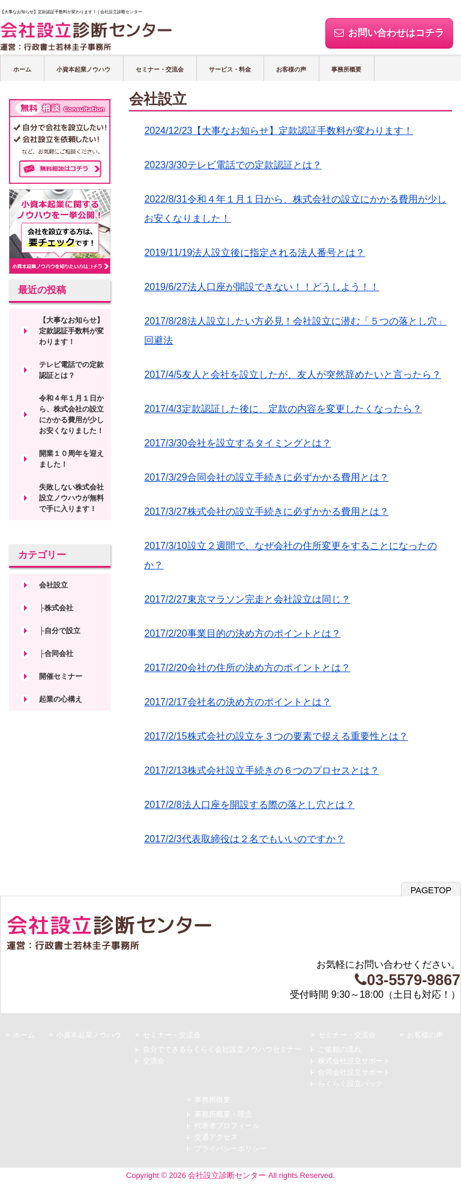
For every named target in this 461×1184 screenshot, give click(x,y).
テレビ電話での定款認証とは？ (71, 370)
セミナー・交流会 (160, 69)
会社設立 (53, 585)
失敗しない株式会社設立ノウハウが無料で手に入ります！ (71, 498)
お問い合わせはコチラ (389, 33)
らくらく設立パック (350, 1083)
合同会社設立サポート (354, 1072)
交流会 (153, 1060)
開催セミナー (60, 676)
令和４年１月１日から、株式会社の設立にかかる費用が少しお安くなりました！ (71, 414)
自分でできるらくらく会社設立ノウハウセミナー (222, 1049)
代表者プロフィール (226, 1125)
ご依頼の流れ (339, 1049)
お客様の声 (291, 69)
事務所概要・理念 (223, 1114)
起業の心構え (60, 699)
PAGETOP (431, 890)
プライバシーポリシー (230, 1148)
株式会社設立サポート (354, 1060)
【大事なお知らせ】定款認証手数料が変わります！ (71, 331)
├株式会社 (56, 608)
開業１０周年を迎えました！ (71, 459)
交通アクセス (216, 1137)
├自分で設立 (59, 631)
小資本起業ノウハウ (83, 69)
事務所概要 (346, 69)
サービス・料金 (230, 69)
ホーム (22, 69)
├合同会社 (56, 653)
